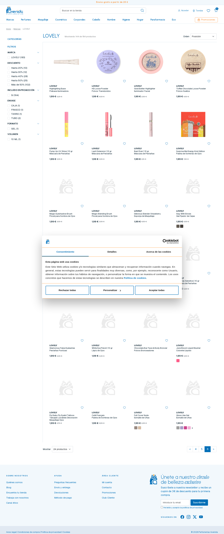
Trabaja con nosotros (17, 497)
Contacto (107, 487)
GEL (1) (15, 128)
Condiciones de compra (29, 532)
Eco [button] (174, 19)
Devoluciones (61, 492)
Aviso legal (11, 532)
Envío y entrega (62, 487)
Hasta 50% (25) (19, 80)
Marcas (10, 19)
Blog (8, 487)
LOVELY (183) (18, 57)
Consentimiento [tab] (65, 251)
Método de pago (63, 497)
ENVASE (11, 100)
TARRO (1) (16, 114)
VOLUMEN (12, 134)
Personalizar (112, 290)
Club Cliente (108, 497)
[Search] (103, 10)
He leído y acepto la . (183, 507)
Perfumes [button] (26, 19)
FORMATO (12, 123)
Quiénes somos (14, 482)
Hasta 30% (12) (19, 72)
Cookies (66, 532)
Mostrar (47, 449)
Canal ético (12, 502)
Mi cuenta (107, 482)
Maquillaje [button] (43, 19)
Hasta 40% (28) (19, 76)
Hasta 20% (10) (19, 68)
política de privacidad (192, 507)
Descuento (13, 63)
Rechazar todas (67, 290)
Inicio (8, 29)
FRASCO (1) (17, 109)
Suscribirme (199, 502)
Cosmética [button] (61, 19)
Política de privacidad (51, 532)
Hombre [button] (111, 19)
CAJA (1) (15, 105)
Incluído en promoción (20, 90)
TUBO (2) (16, 118)
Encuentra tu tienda (16, 492)
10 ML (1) (16, 139)
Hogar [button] (140, 19)
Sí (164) (15, 95)
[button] (216, 10)
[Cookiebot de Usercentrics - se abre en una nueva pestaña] (165, 241)
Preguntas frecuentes (65, 482)
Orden (186, 36)
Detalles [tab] (112, 251)
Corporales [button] (79, 19)
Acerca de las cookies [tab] (158, 251)
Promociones (206, 19)
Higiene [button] (126, 19)
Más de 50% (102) (20, 84)
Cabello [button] (96, 19)
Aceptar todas (156, 290)
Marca (11, 52)
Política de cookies (135, 278)
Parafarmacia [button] (157, 19)
